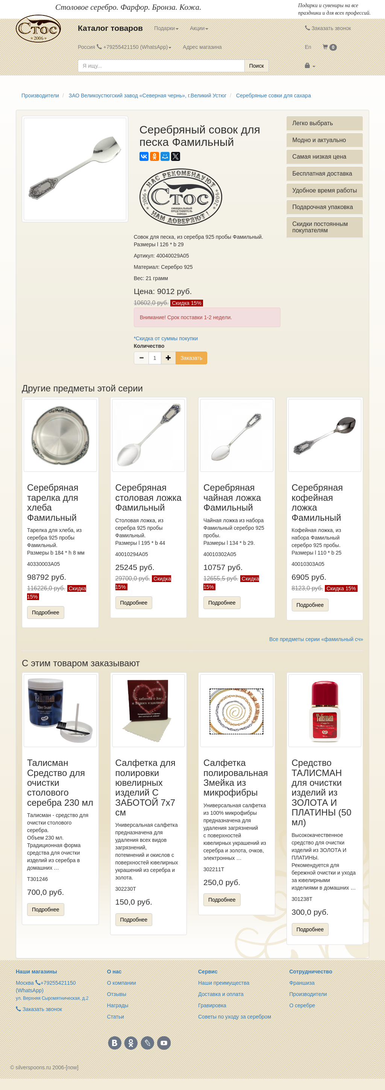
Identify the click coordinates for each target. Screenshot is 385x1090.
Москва (25, 983)
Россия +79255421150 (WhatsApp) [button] (124, 47)
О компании (121, 983)
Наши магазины (36, 972)
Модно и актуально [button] (319, 140)
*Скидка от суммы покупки (166, 338)
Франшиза (302, 983)
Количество (149, 346)
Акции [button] (199, 28)
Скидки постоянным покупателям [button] (320, 227)
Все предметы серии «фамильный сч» (316, 639)
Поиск (256, 66)
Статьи (115, 1017)
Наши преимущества (223, 983)
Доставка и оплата (221, 994)
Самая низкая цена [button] (319, 156)
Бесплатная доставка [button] (322, 173)
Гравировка (212, 1005)
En (308, 47)
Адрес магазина (202, 47)
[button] (330, 47)
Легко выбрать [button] (312, 123)
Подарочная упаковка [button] (322, 207)
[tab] (324, 123)
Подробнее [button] (45, 612)
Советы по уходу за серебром (234, 1017)
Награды (118, 1005)
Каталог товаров (110, 28)
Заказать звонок (328, 28)
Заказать (191, 358)
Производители (308, 994)
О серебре (302, 1005)
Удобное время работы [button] (324, 190)
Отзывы (116, 994)
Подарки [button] (166, 28)
